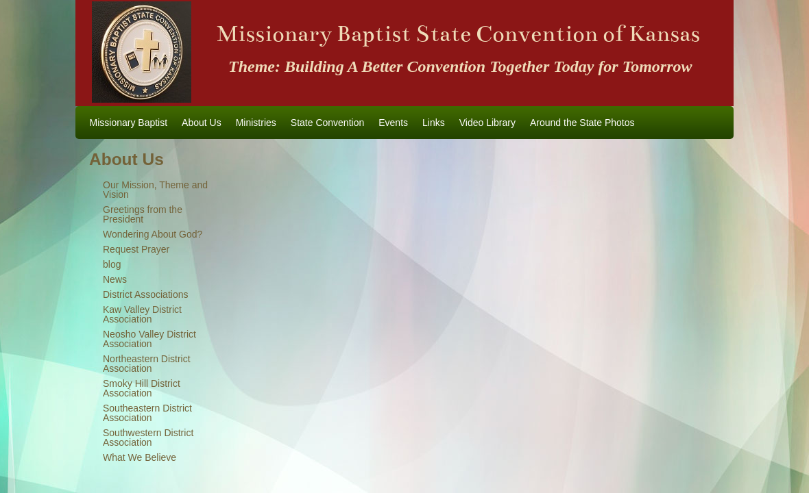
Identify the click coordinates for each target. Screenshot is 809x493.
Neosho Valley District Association (149, 339)
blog (112, 264)
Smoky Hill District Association (141, 388)
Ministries (256, 122)
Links (433, 122)
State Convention (327, 122)
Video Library (487, 122)
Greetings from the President (142, 214)
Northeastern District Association (147, 363)
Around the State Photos (582, 122)
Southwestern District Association (148, 437)
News (115, 279)
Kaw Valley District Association (142, 314)
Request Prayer (136, 249)
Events (393, 122)
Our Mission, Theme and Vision (155, 189)
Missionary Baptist (129, 122)
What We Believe (139, 457)
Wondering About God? (152, 234)
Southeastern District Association (147, 413)
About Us (201, 122)
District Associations (145, 294)
